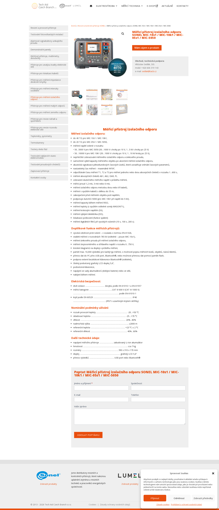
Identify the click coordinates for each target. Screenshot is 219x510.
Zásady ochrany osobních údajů (115, 504)
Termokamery (37, 143)
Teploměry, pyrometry (41, 136)
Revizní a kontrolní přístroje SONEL (91, 26)
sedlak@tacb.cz (149, 71)
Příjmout (155, 498)
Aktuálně (167, 6)
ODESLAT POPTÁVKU (88, 435)
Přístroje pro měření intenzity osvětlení (44, 90)
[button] (213, 473)
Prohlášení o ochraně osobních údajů (186, 504)
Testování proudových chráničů (45, 164)
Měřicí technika (130, 6)
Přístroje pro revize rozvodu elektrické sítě (44, 129)
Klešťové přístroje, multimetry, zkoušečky (45, 57)
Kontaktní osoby (38, 178)
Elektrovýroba (105, 6)
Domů (73, 26)
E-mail (77, 394)
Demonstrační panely (41, 50)
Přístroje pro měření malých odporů (48, 106)
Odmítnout (179, 498)
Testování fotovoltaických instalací (47, 34)
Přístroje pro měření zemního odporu (48, 112)
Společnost (136, 383)
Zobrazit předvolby (203, 498)
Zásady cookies (162, 504)
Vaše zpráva (80, 406)
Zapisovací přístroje (40, 171)
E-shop (152, 6)
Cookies (92, 504)
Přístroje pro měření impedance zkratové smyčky (46, 81)
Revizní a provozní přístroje (43, 28)
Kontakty (182, 6)
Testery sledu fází (39, 149)
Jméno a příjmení (83, 383)
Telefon (135, 394)
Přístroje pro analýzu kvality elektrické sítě (48, 66)
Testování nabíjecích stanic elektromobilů (43, 157)
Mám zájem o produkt (146, 47)
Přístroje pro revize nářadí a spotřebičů (44, 120)
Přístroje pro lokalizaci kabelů (44, 73)
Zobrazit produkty (48, 484)
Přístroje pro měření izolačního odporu (45, 98)
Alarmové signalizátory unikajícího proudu (47, 42)
